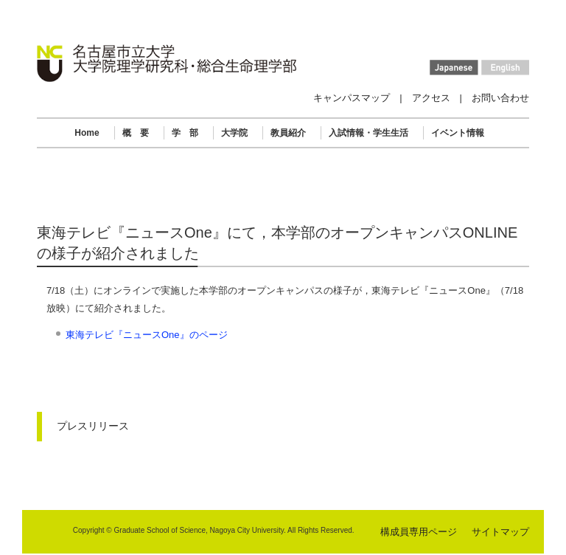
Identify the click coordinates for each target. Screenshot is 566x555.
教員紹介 (288, 133)
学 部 (185, 133)
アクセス (431, 97)
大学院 (234, 133)
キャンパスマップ (351, 97)
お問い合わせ (500, 97)
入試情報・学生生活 (368, 133)
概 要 (135, 133)
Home (86, 133)
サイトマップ (500, 531)
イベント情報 (457, 133)
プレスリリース (93, 426)
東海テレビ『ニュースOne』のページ (147, 334)
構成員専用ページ (418, 531)
